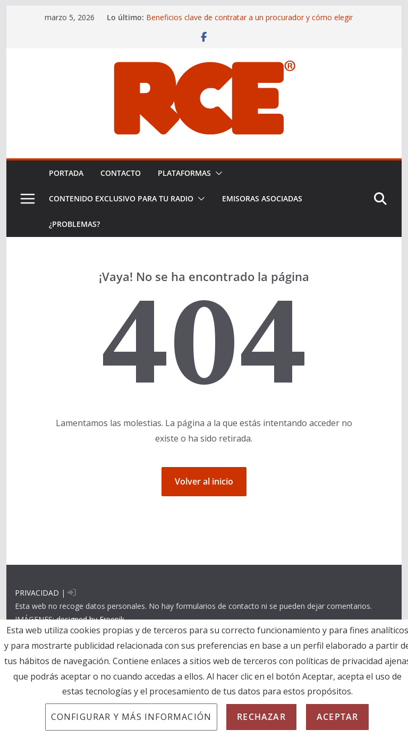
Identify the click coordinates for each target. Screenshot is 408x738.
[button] (217, 173)
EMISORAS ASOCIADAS (262, 198)
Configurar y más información (131, 717)
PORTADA (66, 173)
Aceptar (337, 717)
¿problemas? (74, 224)
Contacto (120, 173)
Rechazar (261, 717)
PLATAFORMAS (184, 173)
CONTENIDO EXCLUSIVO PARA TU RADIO (121, 198)
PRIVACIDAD (37, 593)
